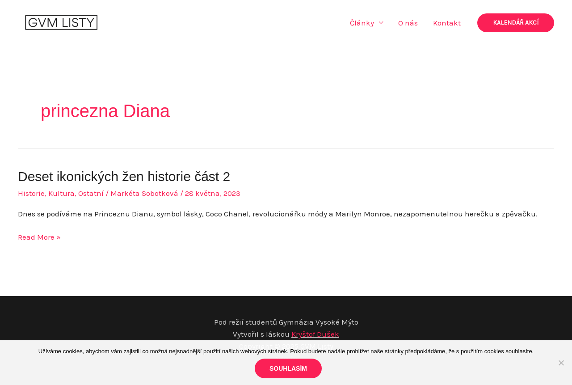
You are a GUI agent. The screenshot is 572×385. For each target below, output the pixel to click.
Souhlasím (288, 368)
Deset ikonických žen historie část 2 (124, 176)
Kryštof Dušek (315, 334)
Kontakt (447, 22)
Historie (31, 193)
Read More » (39, 237)
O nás (408, 22)
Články (362, 22)
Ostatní (91, 193)
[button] (515, 22)
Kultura (61, 193)
